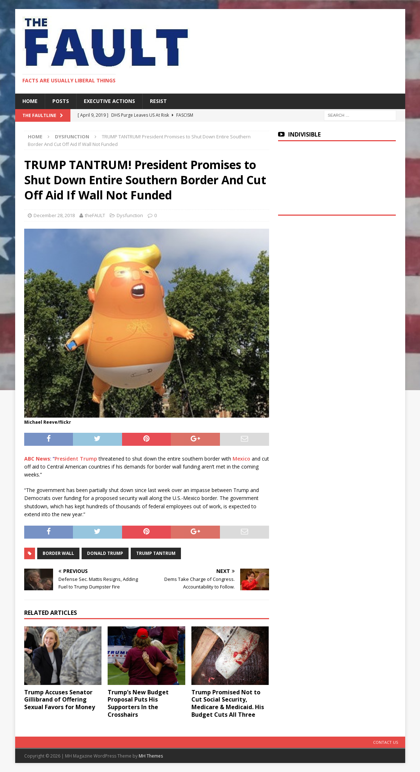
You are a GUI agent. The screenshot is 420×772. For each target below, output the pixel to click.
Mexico (241, 458)
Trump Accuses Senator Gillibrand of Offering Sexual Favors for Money (59, 699)
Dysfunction (130, 215)
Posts (60, 101)
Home (30, 101)
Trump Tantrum (156, 553)
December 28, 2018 (54, 215)
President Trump (76, 458)
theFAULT (95, 215)
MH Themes (151, 756)
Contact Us (385, 742)
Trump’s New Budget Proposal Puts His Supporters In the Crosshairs (138, 703)
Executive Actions (109, 101)
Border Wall (58, 553)
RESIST (158, 101)
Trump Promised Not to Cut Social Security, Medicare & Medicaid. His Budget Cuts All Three (227, 703)
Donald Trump (105, 553)
